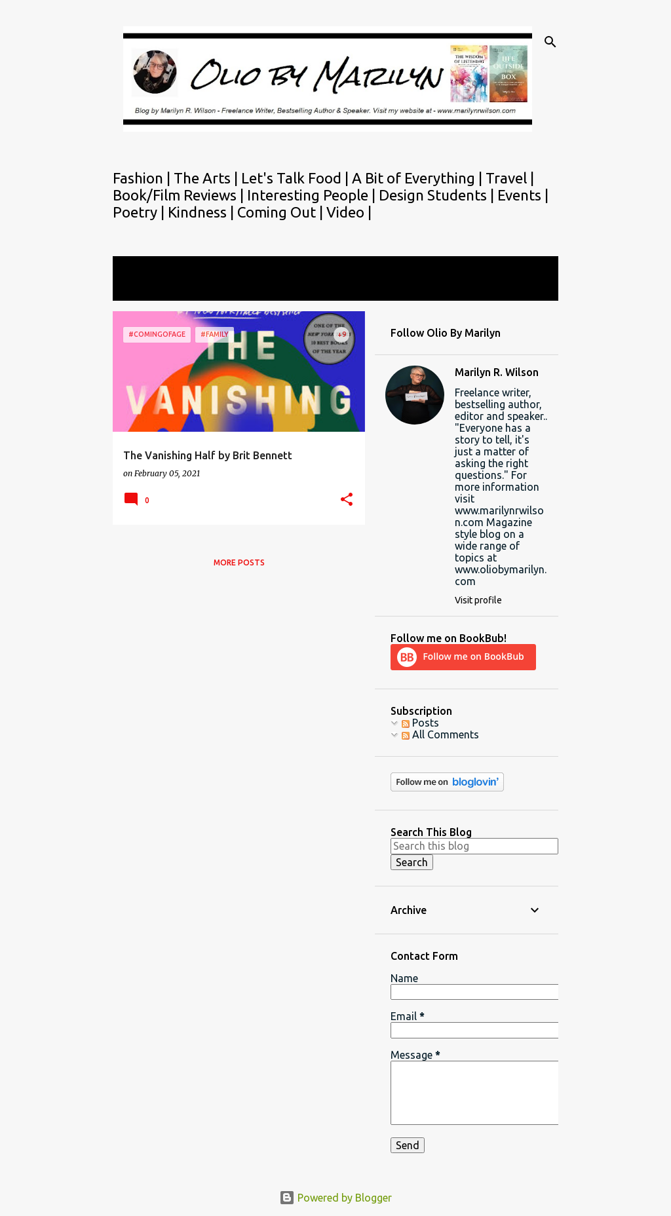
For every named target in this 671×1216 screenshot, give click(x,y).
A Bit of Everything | (419, 178)
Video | (349, 212)
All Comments (440, 734)
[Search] (550, 42)
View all (140, 288)
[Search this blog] (474, 846)
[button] (347, 500)
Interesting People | (313, 195)
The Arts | (207, 178)
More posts (239, 562)
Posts (420, 723)
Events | (522, 195)
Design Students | (438, 195)
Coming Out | (281, 212)
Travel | (510, 178)
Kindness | (202, 212)
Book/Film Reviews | (180, 195)
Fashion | (143, 178)
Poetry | (140, 212)
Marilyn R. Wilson (497, 372)
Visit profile (478, 600)
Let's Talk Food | (296, 178)
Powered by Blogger (335, 1198)
